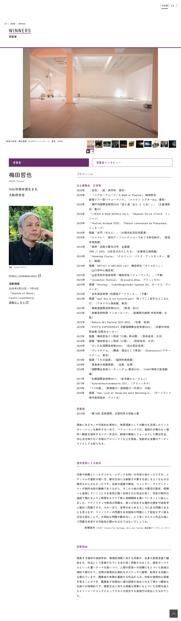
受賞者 (13, 23)
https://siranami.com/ (23, 276)
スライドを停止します (93, 151)
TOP (5, 23)
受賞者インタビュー (108, 162)
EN (172, 5)
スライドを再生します (88, 151)
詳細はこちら (17, 302)
